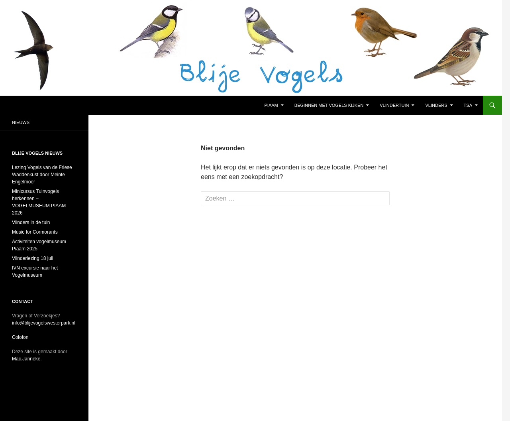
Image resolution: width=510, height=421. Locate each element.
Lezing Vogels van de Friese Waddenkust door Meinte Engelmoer (42, 175)
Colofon (20, 337)
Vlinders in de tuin (31, 222)
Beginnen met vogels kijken (328, 105)
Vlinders (436, 105)
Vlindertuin (394, 105)
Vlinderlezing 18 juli (32, 258)
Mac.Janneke (26, 359)
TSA (468, 105)
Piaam (271, 105)
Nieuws (20, 122)
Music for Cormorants (35, 232)
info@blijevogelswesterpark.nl (43, 323)
